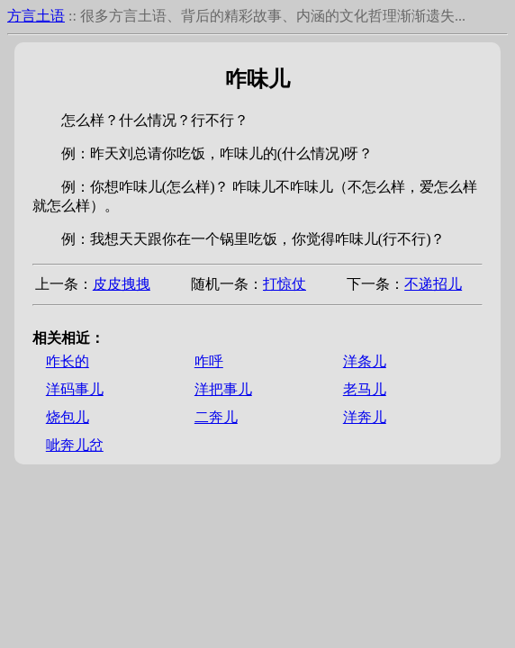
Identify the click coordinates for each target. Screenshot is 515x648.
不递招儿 (433, 284)
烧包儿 (67, 417)
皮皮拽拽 (121, 284)
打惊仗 (284, 284)
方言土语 (36, 15)
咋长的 (67, 361)
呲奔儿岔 (75, 445)
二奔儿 (216, 417)
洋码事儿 (75, 389)
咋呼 (208, 361)
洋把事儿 (223, 389)
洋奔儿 (364, 417)
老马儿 (364, 389)
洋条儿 (364, 361)
